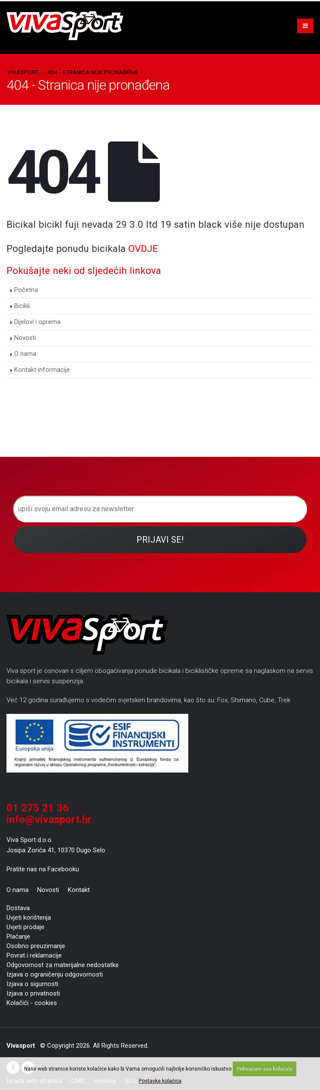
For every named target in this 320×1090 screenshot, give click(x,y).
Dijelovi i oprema (37, 322)
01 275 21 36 (37, 808)
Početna (26, 290)
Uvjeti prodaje (25, 927)
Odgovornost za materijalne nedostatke (62, 965)
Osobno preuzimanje (35, 946)
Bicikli (22, 306)
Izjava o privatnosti (33, 993)
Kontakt (79, 890)
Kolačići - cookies (31, 1003)
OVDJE (143, 248)
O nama (25, 354)
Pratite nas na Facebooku (42, 869)
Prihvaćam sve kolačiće (264, 1069)
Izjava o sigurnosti (32, 984)
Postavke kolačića (160, 1081)
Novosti (25, 338)
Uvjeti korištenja (28, 917)
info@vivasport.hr (49, 820)
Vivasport (22, 72)
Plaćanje (18, 936)
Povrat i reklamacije (34, 955)
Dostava (18, 908)
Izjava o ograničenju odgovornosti (54, 974)
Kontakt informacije (42, 370)
